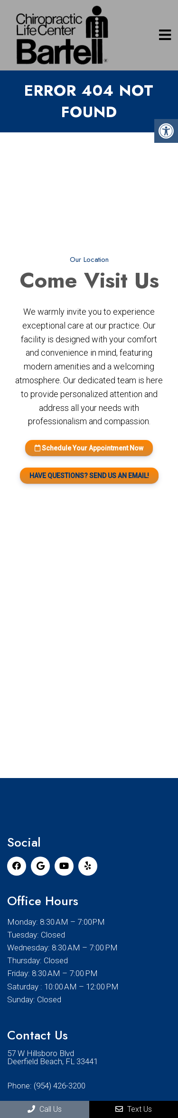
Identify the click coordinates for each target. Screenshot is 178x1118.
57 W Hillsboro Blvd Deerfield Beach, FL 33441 (52, 1057)
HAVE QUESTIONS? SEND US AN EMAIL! (89, 475)
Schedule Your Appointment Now (89, 448)
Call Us (45, 1109)
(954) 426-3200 (59, 1086)
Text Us (133, 1109)
